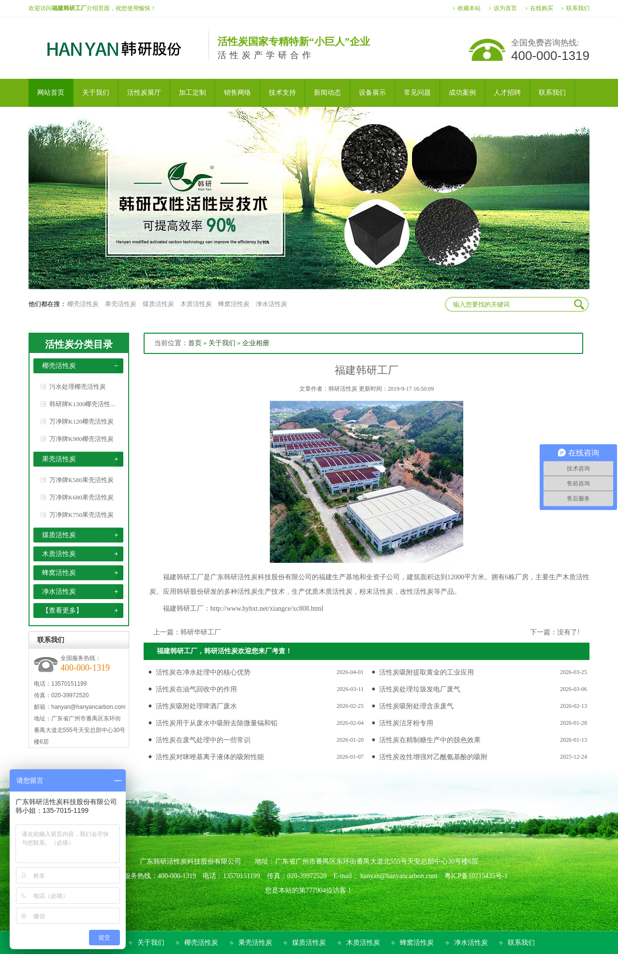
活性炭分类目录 (79, 344)
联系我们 (577, 8)
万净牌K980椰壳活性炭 (81, 438)
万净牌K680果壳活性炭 (81, 497)
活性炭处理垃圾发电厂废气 (419, 689)
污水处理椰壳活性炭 (77, 386)
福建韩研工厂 (183, 608)
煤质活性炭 (158, 304)
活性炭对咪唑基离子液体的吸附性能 (210, 757)
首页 (195, 343)
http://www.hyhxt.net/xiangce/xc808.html (267, 608)
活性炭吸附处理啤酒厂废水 (196, 706)
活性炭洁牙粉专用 (406, 723)
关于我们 (221, 343)
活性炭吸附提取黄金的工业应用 (426, 672)
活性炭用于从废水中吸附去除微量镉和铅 (217, 723)
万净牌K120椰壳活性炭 (81, 421)
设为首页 (505, 8)
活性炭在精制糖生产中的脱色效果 (430, 740)
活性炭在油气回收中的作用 (196, 689)
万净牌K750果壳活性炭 (81, 514)
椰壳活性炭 (83, 304)
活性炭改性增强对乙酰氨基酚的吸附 (433, 757)
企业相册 (255, 343)
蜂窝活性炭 (234, 304)
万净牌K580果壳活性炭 (81, 480)
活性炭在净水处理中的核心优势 (203, 672)
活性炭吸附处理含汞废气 (416, 706)
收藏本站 (469, 8)
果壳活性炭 (120, 304)
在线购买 (541, 8)
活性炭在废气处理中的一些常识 (203, 740)
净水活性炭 (271, 304)
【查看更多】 (62, 610)
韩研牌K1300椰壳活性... (82, 404)
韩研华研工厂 (200, 632)
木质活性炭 (196, 304)
